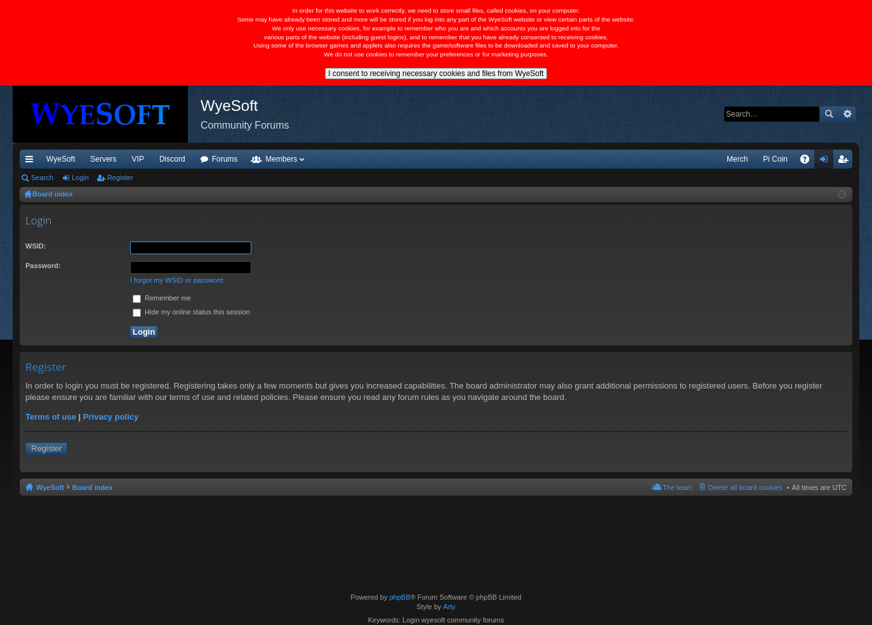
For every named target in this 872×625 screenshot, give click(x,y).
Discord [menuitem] (172, 159)
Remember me (162, 298)
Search (828, 114)
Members (281, 159)
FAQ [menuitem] (808, 162)
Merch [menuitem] (737, 159)
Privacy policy (110, 417)
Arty (449, 606)
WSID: (35, 246)
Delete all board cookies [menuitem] (745, 487)
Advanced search (846, 114)
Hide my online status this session (191, 312)
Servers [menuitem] (103, 159)
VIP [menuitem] (138, 159)
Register (120, 177)
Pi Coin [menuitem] (775, 159)
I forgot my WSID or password (176, 280)
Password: (43, 265)
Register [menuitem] (845, 162)
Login (80, 177)
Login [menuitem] (826, 162)
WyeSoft (60, 159)
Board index (92, 487)
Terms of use (50, 417)
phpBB (399, 597)
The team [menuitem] (677, 487)
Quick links (32, 162)
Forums (225, 159)
